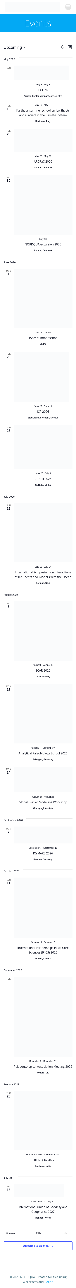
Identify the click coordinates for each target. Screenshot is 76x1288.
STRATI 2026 (42, 479)
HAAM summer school (43, 338)
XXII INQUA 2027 (43, 1160)
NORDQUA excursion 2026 (43, 244)
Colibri (48, 1282)
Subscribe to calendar (36, 1245)
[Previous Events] (9, 1233)
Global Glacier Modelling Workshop (43, 802)
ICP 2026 (43, 412)
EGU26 (43, 90)
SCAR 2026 (43, 670)
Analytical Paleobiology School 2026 (43, 753)
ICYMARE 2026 (43, 853)
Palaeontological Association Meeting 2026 (43, 1067)
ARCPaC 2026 (43, 161)
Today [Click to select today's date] (38, 1233)
